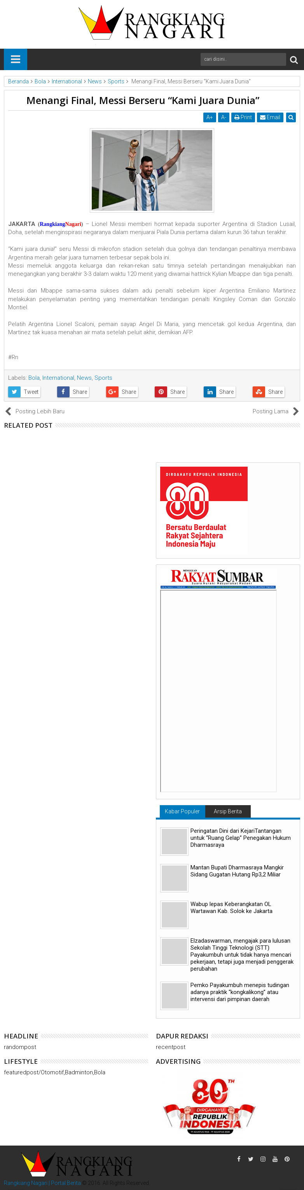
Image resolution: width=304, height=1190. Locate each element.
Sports (103, 377)
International (58, 377)
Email (270, 117)
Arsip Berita (228, 811)
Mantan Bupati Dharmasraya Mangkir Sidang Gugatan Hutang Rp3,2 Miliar (237, 871)
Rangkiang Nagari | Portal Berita (42, 1183)
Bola (34, 377)
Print (243, 117)
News (84, 377)
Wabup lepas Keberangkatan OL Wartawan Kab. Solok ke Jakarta (231, 908)
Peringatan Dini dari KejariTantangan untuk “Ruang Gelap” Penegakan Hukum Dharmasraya (240, 837)
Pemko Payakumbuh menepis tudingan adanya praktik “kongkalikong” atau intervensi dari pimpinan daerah (239, 992)
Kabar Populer (182, 811)
